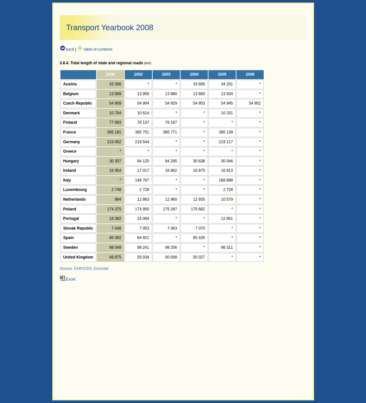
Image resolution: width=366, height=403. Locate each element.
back (67, 49)
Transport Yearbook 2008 (110, 27)
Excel (68, 279)
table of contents (94, 49)
